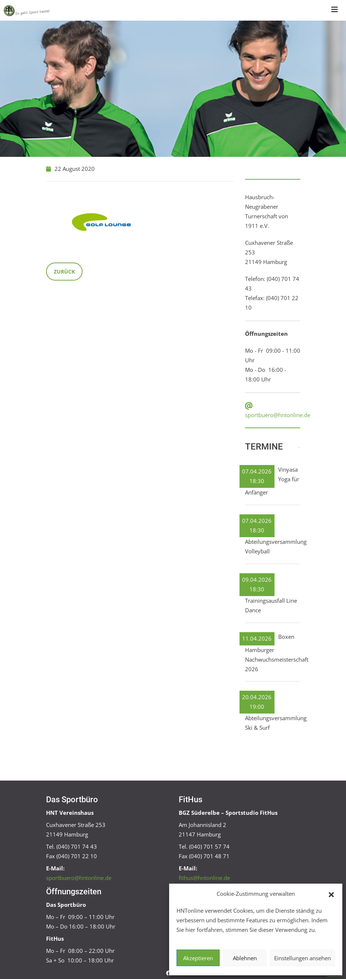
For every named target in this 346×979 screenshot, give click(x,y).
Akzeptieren (198, 958)
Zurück (64, 271)
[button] (331, 894)
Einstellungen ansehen (302, 958)
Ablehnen (245, 958)
